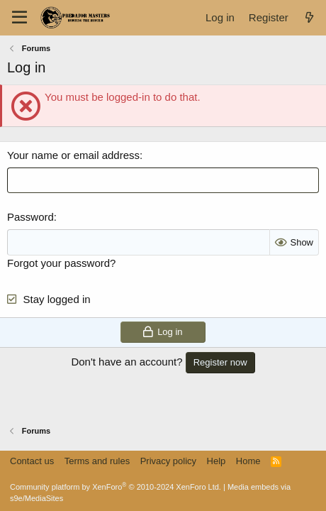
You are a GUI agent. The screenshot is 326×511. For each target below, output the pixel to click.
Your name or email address (73, 155)
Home (248, 461)
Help (216, 461)
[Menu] (19, 17)
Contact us (32, 461)
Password (30, 217)
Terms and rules (97, 461)
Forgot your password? (61, 263)
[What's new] (309, 17)
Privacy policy (168, 461)
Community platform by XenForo (115, 487)
